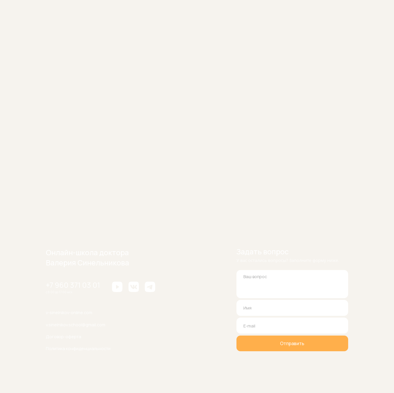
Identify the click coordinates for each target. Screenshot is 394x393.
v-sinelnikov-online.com (69, 312)
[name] (292, 308)
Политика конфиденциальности (78, 348)
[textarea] (292, 284)
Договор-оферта (63, 336)
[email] (292, 325)
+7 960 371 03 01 (73, 285)
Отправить (292, 343)
